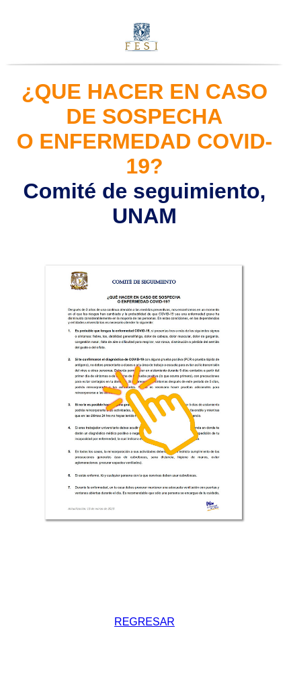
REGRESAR (144, 621)
